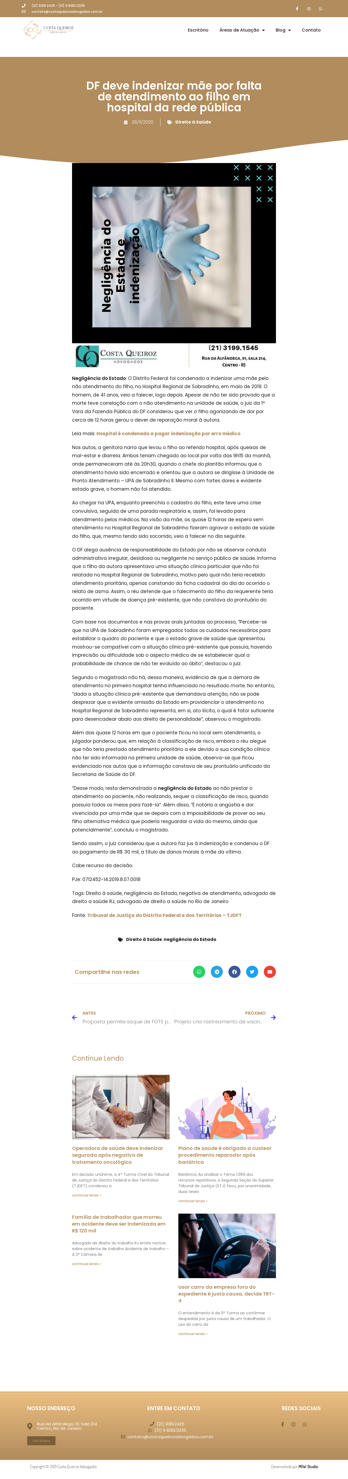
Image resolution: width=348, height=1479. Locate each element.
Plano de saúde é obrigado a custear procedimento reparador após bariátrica (225, 1155)
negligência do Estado (190, 940)
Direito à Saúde (193, 122)
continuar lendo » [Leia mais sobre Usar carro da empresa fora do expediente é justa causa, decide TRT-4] (192, 1334)
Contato (311, 30)
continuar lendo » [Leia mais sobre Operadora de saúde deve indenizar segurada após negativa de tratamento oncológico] (86, 1195)
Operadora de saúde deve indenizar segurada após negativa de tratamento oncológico (117, 1155)
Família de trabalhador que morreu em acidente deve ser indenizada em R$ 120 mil (119, 1224)
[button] (199, 972)
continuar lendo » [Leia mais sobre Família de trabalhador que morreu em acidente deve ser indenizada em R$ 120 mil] (86, 1264)
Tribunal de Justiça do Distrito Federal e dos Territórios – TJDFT (164, 915)
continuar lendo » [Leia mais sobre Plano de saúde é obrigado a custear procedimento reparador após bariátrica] (192, 1201)
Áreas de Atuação (242, 31)
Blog (283, 31)
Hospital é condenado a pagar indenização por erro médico (168, 434)
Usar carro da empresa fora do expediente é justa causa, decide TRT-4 (226, 1294)
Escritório (198, 30)
